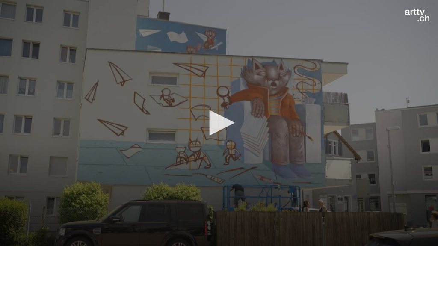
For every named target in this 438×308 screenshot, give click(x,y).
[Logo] (417, 15)
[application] (219, 123)
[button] (219, 123)
